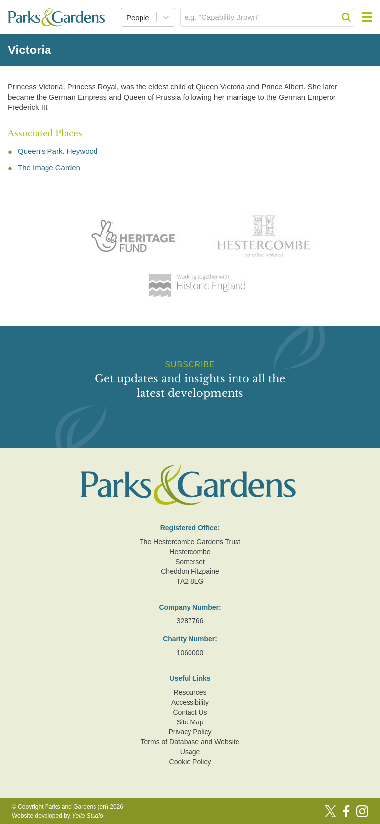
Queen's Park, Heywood (57, 151)
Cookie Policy (190, 762)
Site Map (189, 722)
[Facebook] (346, 811)
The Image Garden (49, 167)
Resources (190, 692)
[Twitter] (330, 811)
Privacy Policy (189, 732)
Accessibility (190, 702)
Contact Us (190, 712)
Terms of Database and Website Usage (190, 747)
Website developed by (57, 815)
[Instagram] (362, 811)
